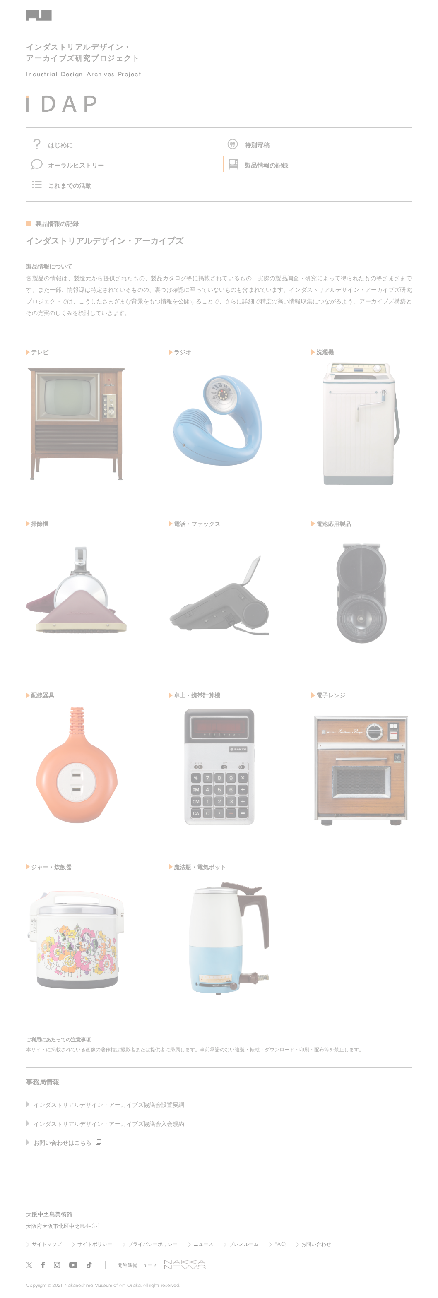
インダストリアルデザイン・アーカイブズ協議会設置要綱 (109, 1105)
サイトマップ (47, 1245)
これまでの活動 (69, 186)
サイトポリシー (94, 1245)
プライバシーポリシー (153, 1245)
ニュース (203, 1245)
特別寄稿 (257, 145)
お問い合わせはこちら (67, 1143)
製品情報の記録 (266, 166)
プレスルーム (244, 1245)
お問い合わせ (316, 1245)
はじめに (60, 145)
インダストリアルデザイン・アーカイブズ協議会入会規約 (109, 1124)
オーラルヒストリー (76, 166)
